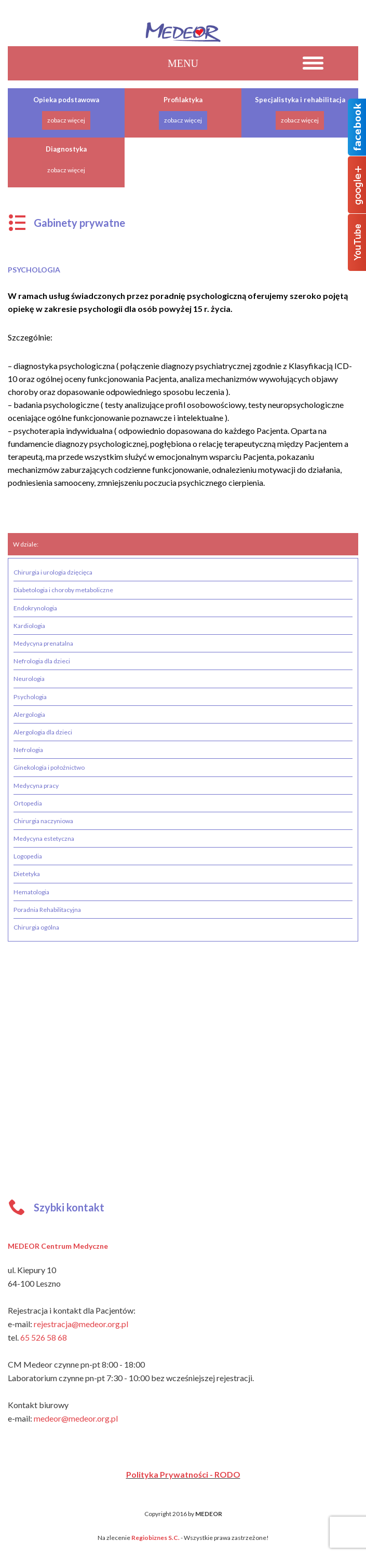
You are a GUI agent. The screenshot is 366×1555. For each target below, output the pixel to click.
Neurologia (29, 679)
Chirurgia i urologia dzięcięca (52, 572)
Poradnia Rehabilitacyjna (47, 909)
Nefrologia (28, 750)
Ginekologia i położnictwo (49, 767)
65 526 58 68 (43, 1337)
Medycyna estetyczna (43, 838)
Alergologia (29, 714)
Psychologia (30, 697)
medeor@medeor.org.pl (76, 1418)
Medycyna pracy (36, 785)
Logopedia (27, 856)
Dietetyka (26, 874)
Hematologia (31, 892)
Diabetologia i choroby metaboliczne (63, 590)
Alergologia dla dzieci (42, 732)
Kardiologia (29, 626)
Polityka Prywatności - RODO (183, 1474)
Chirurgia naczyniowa (43, 821)
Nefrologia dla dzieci (41, 661)
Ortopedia (27, 803)
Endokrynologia (35, 608)
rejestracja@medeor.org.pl (81, 1324)
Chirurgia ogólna (36, 927)
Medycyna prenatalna (43, 643)
